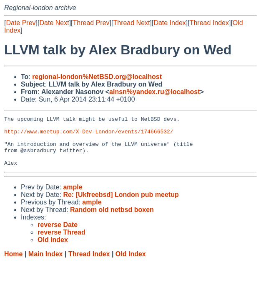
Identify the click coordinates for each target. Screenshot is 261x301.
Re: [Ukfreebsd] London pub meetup (120, 204)
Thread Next (131, 22)
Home (13, 264)
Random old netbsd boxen (112, 219)
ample (72, 197)
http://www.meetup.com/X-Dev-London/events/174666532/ (88, 135)
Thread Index (209, 22)
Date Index (169, 22)
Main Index (45, 264)
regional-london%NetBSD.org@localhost (97, 76)
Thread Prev (91, 22)
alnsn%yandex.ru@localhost (154, 91)
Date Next (54, 22)
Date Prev (20, 22)
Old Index (130, 264)
